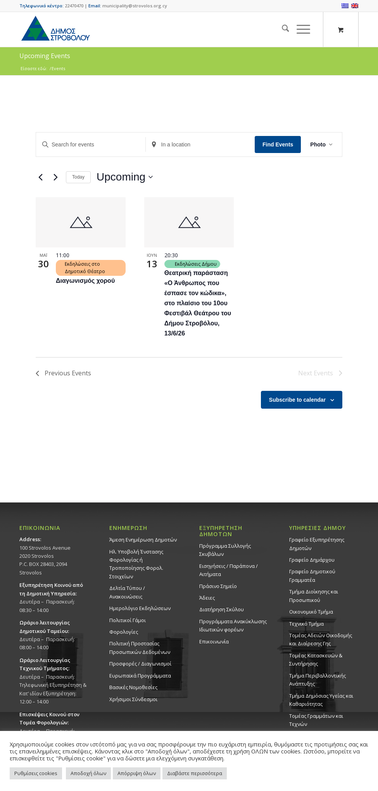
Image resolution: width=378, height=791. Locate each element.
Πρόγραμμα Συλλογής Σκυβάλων (225, 549)
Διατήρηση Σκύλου (221, 609)
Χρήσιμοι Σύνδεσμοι (133, 699)
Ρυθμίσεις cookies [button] (35, 773)
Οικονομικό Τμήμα (311, 611)
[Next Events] (55, 177)
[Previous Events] (40, 177)
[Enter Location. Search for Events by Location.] (200, 144)
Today (78, 177)
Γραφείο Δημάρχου (312, 559)
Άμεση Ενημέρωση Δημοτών (143, 539)
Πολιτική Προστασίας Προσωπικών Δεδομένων (139, 647)
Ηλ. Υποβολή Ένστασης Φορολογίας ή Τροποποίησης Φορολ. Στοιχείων (136, 564)
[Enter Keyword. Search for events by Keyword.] (90, 144)
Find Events (277, 144)
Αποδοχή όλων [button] (88, 773)
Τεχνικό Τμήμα (306, 623)
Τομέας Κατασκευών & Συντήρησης (315, 659)
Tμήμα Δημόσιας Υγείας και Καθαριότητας (321, 699)
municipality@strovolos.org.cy (134, 6)
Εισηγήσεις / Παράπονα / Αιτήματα (228, 570)
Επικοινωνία (214, 641)
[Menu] (299, 29)
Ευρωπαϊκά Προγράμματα (140, 675)
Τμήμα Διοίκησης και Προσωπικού (313, 595)
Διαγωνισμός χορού (85, 280)
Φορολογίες (123, 631)
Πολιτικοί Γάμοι (127, 620)
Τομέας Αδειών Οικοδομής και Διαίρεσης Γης (320, 639)
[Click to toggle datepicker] (125, 177)
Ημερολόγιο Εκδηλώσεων (140, 608)
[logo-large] (55, 29)
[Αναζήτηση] (281, 29)
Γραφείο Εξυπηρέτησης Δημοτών (316, 543)
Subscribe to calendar (297, 400)
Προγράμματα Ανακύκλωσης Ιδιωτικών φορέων (233, 625)
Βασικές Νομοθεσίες (133, 687)
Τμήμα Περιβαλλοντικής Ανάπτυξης (317, 679)
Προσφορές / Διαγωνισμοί (140, 663)
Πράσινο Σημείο (218, 586)
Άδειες (207, 597)
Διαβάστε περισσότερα (194, 773)
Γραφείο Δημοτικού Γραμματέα (312, 575)
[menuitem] (281, 29)
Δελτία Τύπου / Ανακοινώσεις (127, 592)
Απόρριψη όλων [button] (136, 773)
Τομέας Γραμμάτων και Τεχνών (316, 719)
